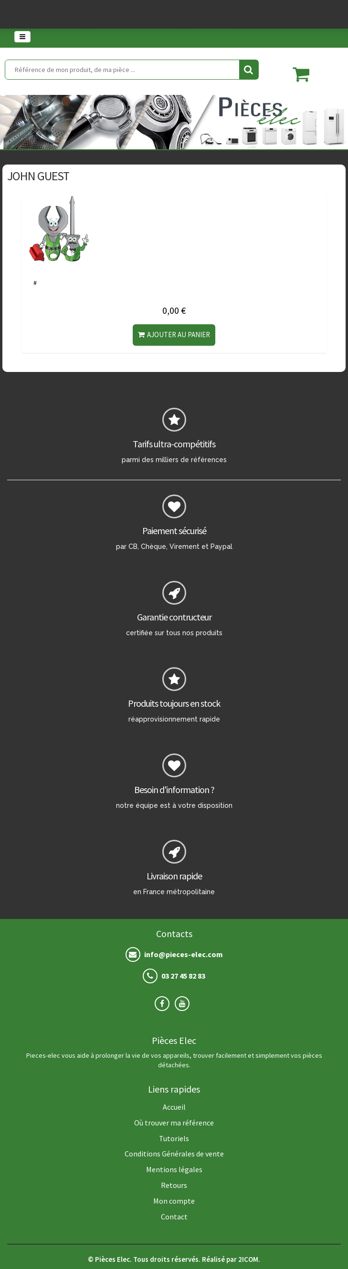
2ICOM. (249, 1259)
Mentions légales (174, 1169)
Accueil (174, 1107)
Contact (174, 1216)
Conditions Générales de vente (174, 1153)
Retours (174, 1185)
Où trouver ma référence (174, 1122)
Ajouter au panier (174, 334)
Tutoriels (174, 1138)
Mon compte (174, 1201)
